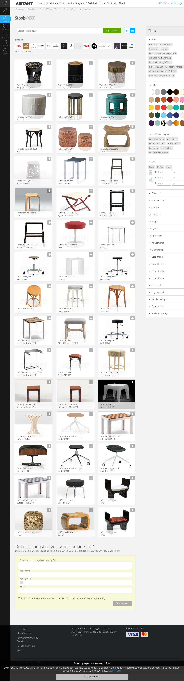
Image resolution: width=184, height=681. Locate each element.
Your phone (25, 578)
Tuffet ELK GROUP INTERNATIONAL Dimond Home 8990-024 (67, 150)
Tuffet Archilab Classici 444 (26, 214)
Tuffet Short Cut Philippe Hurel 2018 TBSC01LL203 (25, 86)
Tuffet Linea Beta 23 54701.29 (108, 246)
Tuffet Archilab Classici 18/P (67, 246)
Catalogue (43, 3)
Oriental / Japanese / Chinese (157, 71)
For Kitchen (161, 148)
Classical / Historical (153, 49)
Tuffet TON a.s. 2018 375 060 (27, 150)
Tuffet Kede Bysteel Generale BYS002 (25, 182)
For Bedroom (169, 143)
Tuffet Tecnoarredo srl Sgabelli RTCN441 (109, 469)
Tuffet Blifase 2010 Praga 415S (24, 310)
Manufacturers (57, 3)
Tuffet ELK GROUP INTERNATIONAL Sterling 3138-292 (107, 86)
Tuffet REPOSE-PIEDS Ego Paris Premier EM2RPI (67, 214)
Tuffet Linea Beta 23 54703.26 (66, 278)
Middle (155, 167)
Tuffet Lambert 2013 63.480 (108, 533)
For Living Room (151, 139)
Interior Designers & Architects (82, 3)
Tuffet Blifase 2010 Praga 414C (107, 310)
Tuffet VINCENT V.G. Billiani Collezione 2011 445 (109, 214)
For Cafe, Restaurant (153, 152)
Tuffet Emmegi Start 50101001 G (108, 341)
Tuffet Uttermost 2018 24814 (109, 150)
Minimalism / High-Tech (154, 62)
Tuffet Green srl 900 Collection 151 (66, 501)
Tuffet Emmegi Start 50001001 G (25, 278)
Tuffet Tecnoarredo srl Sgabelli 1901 (67, 437)
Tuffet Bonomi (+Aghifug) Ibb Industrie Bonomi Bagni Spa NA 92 (27, 342)
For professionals (108, 3)
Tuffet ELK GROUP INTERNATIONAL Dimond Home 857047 (26, 118)
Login (180, 3)
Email (22, 586)
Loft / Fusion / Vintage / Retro (157, 53)
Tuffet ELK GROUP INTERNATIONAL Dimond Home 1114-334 (67, 118)
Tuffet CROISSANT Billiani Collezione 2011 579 (68, 342)
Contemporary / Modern (155, 44)
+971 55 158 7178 (166, 3)
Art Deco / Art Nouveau (154, 58)
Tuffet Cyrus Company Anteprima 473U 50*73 (68, 405)
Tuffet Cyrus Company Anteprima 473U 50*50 (26, 405)
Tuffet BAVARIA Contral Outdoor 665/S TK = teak (109, 438)
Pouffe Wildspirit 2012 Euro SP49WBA (26, 437)
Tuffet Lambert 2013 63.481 (108, 501)
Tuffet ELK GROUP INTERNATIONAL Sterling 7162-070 (66, 86)
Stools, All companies (25, 51)
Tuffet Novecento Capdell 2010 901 (107, 405)
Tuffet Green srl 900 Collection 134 (25, 469)
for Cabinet (166, 139)
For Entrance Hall (152, 143)
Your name (25, 570)
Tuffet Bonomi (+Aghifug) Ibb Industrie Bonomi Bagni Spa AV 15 (27, 374)
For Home (148, 148)
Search (114, 30)
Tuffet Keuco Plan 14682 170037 (65, 182)
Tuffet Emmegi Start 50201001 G (108, 278)
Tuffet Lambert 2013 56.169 (66, 533)
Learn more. (114, 670)
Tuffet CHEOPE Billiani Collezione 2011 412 (109, 182)
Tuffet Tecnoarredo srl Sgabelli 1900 (67, 469)
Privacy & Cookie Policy (94, 598)
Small (163, 167)
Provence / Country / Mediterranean (160, 66)
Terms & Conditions (70, 598)
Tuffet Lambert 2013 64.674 (25, 533)
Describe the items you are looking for (37, 560)
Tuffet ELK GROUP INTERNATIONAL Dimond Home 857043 (109, 118)
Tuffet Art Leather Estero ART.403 (65, 373)
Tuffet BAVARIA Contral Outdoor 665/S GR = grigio (26, 502)
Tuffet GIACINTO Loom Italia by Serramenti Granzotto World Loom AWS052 (110, 374)
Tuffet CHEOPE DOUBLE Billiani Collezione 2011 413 (27, 246)
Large (146, 167)
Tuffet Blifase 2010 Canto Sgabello (66, 310)
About (122, 3)
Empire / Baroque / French (156, 75)
